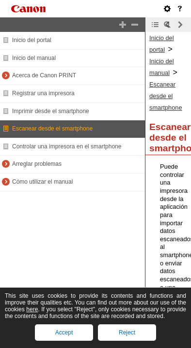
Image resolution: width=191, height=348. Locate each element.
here (32, 309)
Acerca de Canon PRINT (44, 75)
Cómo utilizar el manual (42, 181)
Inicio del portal (31, 40)
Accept (64, 332)
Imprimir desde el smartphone (50, 111)
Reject (127, 332)
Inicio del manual (34, 58)
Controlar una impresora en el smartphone (66, 146)
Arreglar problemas (37, 163)
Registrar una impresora (43, 93)
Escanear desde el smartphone (52, 128)
